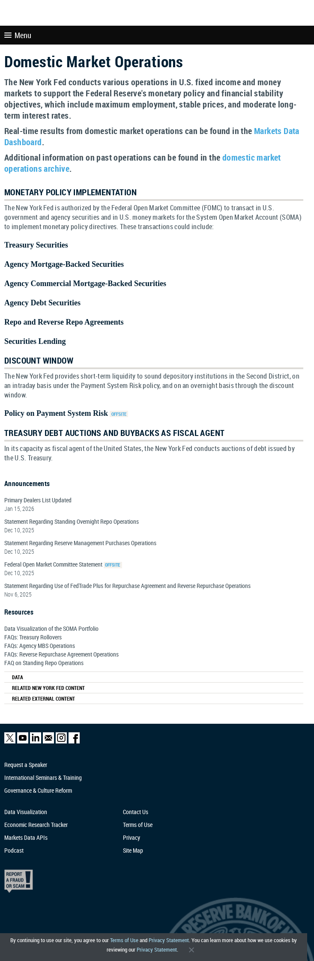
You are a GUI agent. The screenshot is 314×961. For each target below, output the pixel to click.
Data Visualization (25, 812)
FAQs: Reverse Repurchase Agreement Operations (61, 654)
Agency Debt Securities (42, 302)
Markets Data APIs (26, 837)
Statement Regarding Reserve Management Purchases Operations (80, 543)
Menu (17, 35)
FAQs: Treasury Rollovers (33, 637)
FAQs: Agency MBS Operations (39, 646)
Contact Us (135, 812)
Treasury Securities (36, 245)
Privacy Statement (169, 940)
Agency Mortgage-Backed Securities (64, 264)
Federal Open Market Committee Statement (53, 564)
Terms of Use (124, 940)
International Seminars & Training (43, 777)
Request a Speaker (25, 765)
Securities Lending (35, 341)
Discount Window (38, 360)
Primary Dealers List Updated (38, 500)
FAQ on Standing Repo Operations (44, 663)
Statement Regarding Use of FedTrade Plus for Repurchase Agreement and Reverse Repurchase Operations (127, 586)
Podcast (14, 850)
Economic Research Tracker (36, 825)
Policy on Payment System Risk (56, 413)
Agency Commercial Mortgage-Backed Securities (85, 283)
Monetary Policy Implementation (70, 192)
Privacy (131, 837)
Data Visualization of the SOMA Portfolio (51, 628)
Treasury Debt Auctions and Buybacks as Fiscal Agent (114, 433)
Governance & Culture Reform (38, 790)
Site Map (133, 850)
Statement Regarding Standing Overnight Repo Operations (71, 521)
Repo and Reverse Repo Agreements (64, 322)
